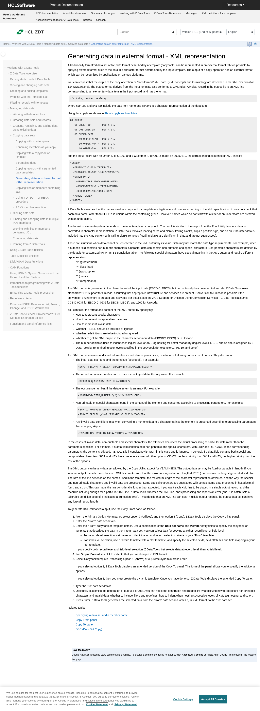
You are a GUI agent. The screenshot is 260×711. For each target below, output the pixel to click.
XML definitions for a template (219, 13)
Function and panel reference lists (31, 323)
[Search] (173, 32)
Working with (135, 13)
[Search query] (147, 32)
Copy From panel (86, 629)
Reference (167, 13)
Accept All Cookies (213, 700)
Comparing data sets (25, 238)
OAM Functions (19, 267)
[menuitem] (47, 13)
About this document (75, 13)
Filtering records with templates (29, 102)
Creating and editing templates (29, 90)
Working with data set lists (29, 114)
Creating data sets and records (32, 120)
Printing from (29, 244)
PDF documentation (47, 13)
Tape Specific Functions (24, 255)
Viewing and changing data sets (29, 85)
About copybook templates (120, 113)
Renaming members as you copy (36, 147)
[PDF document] (250, 44)
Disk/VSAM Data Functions (26, 261)
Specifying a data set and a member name (102, 624)
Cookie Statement (97, 706)
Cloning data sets (23, 213)
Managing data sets (54, 44)
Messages (191, 13)
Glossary (101, 19)
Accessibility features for (57, 19)
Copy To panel (84, 633)
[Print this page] (255, 44)
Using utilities (26, 249)
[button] (5, 68)
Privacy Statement (125, 706)
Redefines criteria (21, 298)
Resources (234, 5)
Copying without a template (32, 141)
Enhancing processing (32, 292)
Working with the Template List (28, 96)
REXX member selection (31, 207)
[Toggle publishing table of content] (3, 54)
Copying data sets (78, 44)
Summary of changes (103, 13)
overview (23, 73)
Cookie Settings (183, 700)
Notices (87, 19)
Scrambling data (26, 162)
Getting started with (30, 79)
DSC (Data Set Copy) (89, 638)
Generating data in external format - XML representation (121, 44)
